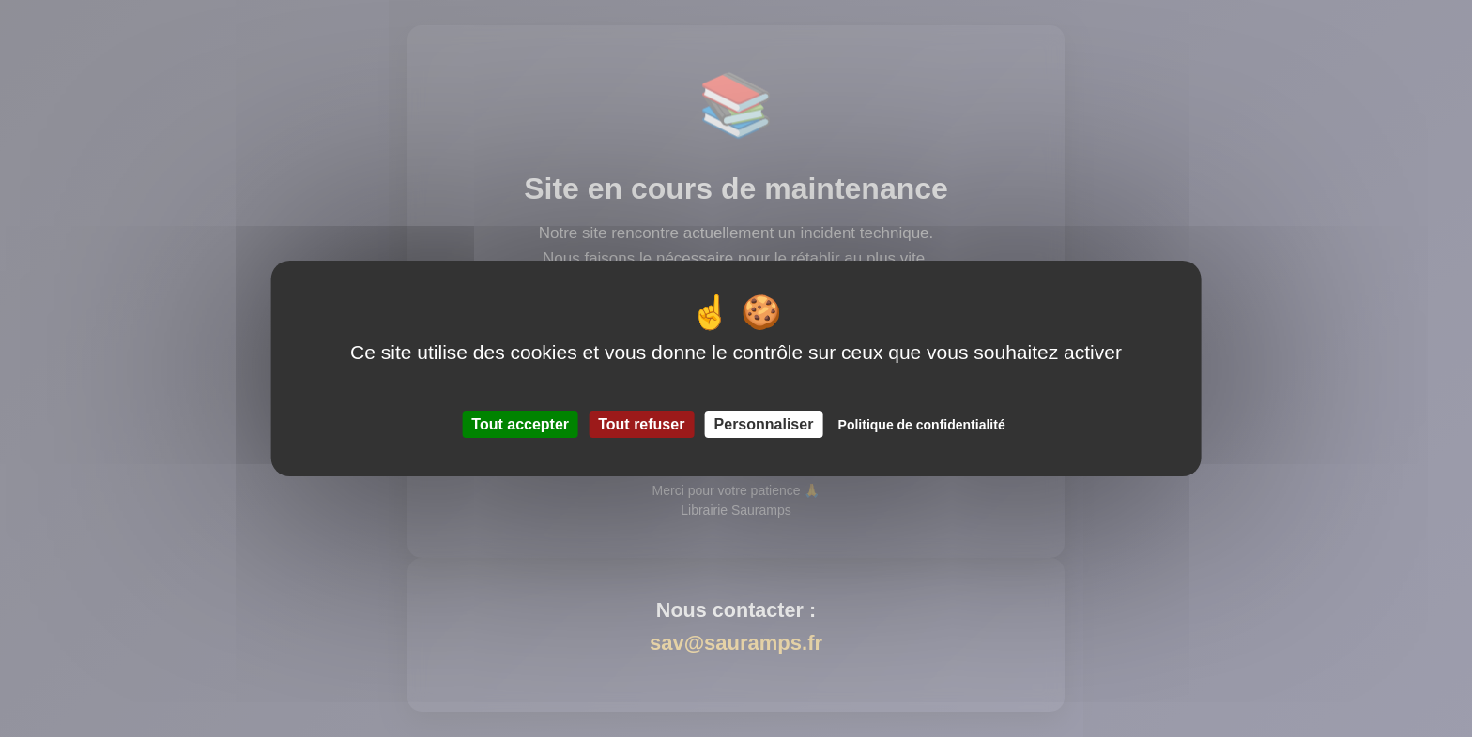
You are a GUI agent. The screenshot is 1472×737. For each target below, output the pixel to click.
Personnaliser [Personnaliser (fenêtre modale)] (764, 424)
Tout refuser (641, 424)
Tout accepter (520, 424)
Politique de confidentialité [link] (921, 424)
